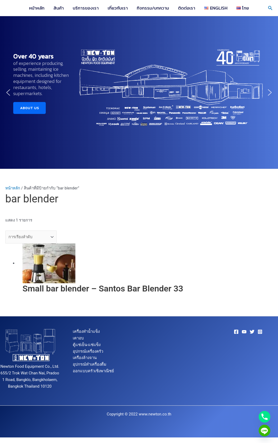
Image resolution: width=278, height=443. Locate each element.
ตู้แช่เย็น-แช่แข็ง (87, 344)
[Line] (264, 430)
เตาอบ (78, 338)
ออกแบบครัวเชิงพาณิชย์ (93, 371)
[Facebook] (236, 331)
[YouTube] (244, 331)
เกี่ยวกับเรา (118, 8)
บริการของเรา (86, 8)
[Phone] (264, 417)
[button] (270, 8)
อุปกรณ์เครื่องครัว (88, 351)
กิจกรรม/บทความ (153, 8)
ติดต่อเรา (186, 8)
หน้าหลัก (36, 8)
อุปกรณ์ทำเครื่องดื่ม (89, 364)
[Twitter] (252, 331)
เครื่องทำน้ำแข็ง (86, 331)
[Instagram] (260, 331)
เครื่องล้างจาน (85, 357)
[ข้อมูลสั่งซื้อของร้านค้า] (31, 237)
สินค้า (58, 8)
